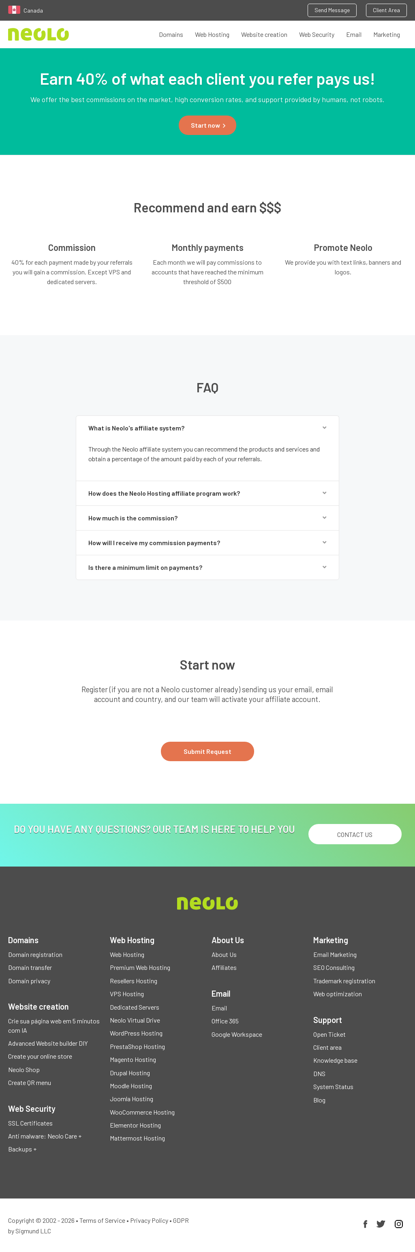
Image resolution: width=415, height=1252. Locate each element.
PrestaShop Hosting (137, 1046)
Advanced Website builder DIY (48, 1043)
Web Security (316, 34)
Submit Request (207, 751)
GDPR (181, 1220)
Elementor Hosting (135, 1125)
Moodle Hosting (131, 1085)
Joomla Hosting (131, 1098)
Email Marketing (335, 954)
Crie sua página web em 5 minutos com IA (54, 1025)
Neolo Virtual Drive (135, 1020)
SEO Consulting (334, 967)
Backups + (22, 1149)
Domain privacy (29, 980)
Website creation (264, 34)
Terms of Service (102, 1220)
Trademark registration (344, 980)
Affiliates (224, 967)
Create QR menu (29, 1082)
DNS (319, 1073)
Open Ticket (329, 1034)
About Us (224, 954)
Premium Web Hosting (140, 967)
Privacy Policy (149, 1220)
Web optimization (337, 993)
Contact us (354, 834)
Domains (171, 34)
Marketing (386, 34)
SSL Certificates (30, 1123)
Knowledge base (335, 1060)
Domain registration (35, 954)
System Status (333, 1086)
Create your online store (40, 1056)
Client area (327, 1047)
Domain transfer (30, 967)
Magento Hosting (133, 1059)
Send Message (332, 9)
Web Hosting (212, 34)
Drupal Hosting (130, 1073)
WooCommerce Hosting (142, 1112)
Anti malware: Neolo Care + (44, 1136)
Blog (319, 1100)
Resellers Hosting (133, 980)
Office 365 (225, 1021)
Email (354, 34)
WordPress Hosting (136, 1033)
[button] (207, 125)
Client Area (386, 9)
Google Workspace (237, 1034)
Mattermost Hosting (137, 1138)
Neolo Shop (24, 1069)
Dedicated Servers (134, 1007)
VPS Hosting (127, 993)
